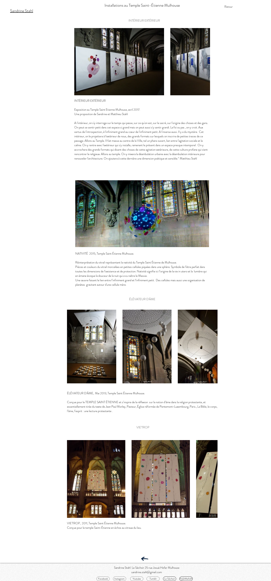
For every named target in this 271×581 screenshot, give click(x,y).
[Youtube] (136, 579)
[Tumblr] (153, 579)
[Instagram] (119, 579)
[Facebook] (103, 579)
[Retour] (228, 6)
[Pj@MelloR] (186, 579)
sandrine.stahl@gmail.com (146, 572)
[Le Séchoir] (169, 579)
